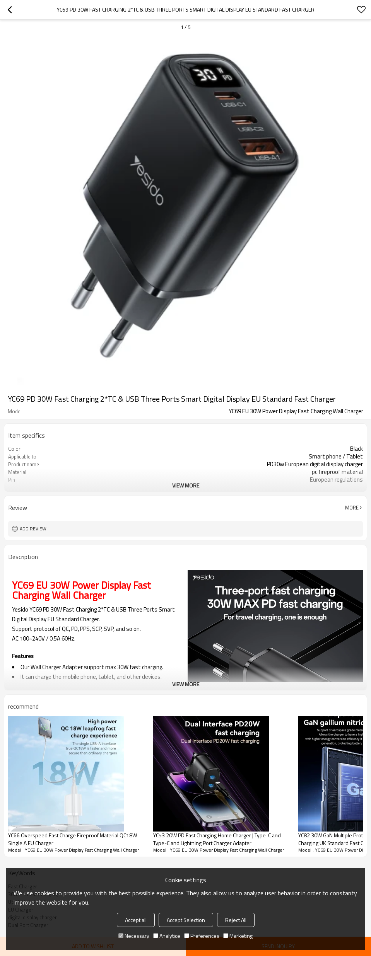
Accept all (136, 920)
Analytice (166, 936)
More (352, 507)
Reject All (235, 920)
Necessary (133, 936)
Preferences (201, 936)
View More (185, 485)
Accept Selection (186, 920)
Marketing (238, 936)
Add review (33, 528)
